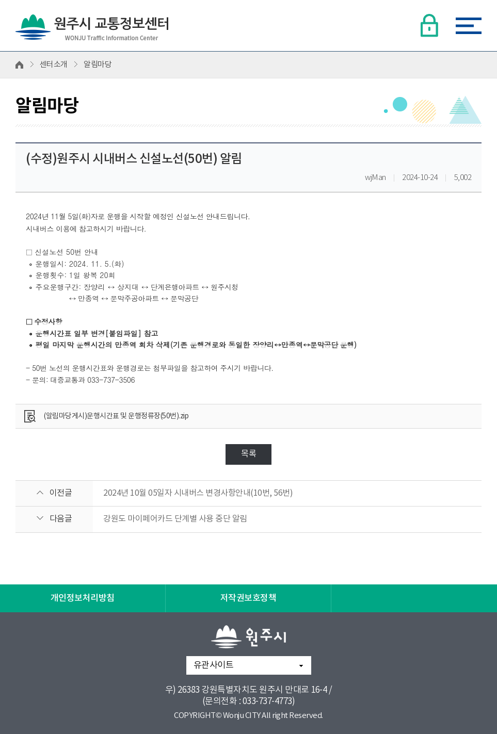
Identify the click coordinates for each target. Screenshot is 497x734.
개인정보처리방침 (83, 598)
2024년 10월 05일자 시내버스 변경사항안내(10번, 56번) (198, 493)
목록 (248, 454)
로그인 (428, 25)
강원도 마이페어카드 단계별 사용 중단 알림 (175, 519)
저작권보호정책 (248, 598)
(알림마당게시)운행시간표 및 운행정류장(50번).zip (116, 416)
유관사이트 (214, 665)
